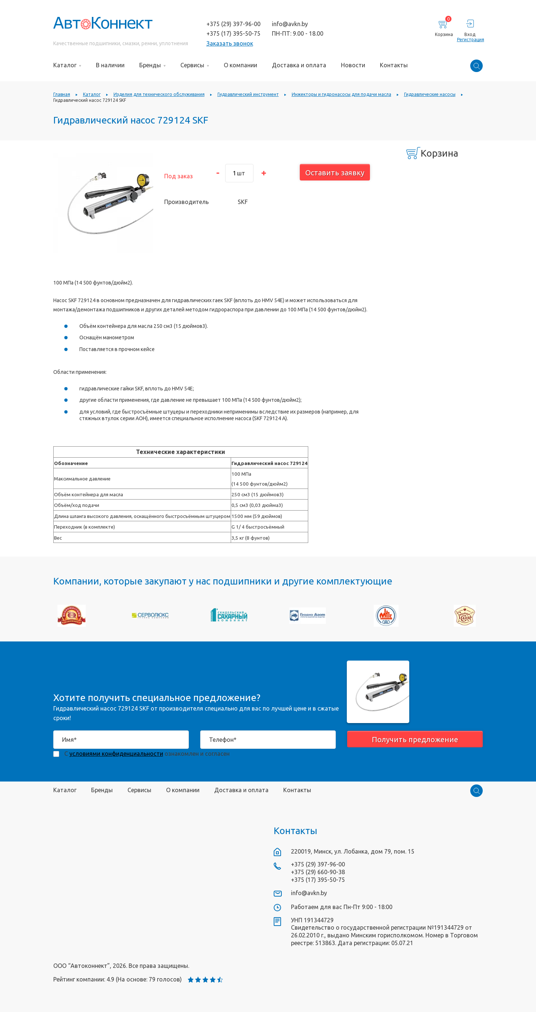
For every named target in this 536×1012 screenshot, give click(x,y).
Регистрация (470, 39)
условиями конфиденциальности (116, 753)
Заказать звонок (229, 43)
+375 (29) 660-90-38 (318, 872)
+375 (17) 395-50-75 (233, 33)
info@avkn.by (290, 24)
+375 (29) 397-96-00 (233, 24)
